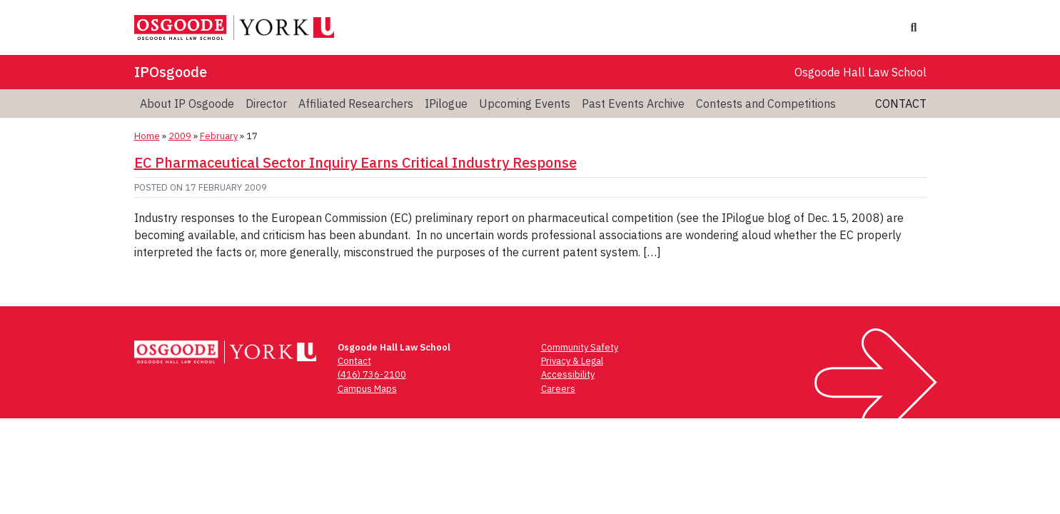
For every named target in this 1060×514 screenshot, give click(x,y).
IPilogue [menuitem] (446, 103)
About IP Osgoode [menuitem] (187, 103)
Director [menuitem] (266, 103)
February (219, 136)
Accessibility (568, 374)
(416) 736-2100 (372, 374)
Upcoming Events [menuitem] (524, 103)
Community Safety (579, 347)
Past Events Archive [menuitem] (633, 103)
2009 (179, 136)
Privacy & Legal (572, 361)
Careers (558, 389)
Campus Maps (367, 389)
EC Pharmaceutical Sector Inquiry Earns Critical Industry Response (355, 162)
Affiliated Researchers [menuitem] (355, 103)
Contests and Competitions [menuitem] (766, 103)
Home (147, 136)
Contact (901, 103)
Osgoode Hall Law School (860, 72)
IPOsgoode (170, 71)
